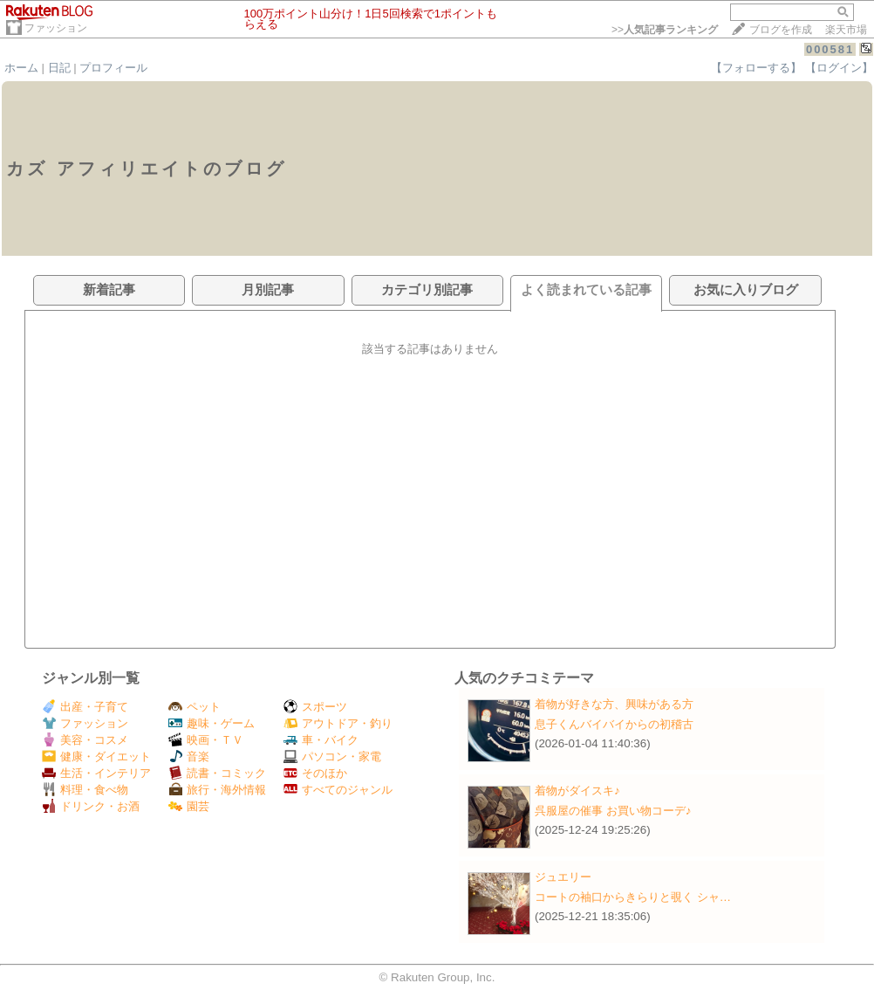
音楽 (188, 756)
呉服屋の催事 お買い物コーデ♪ (613, 810)
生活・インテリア (96, 773)
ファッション (55, 28)
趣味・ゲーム (211, 723)
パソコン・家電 (332, 756)
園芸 (188, 806)
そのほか (315, 773)
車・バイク (320, 739)
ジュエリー (563, 877)
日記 (59, 67)
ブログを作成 (780, 30)
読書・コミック (217, 773)
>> (664, 30)
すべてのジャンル (338, 789)
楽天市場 (846, 30)
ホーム (21, 67)
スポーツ (315, 706)
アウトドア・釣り (338, 723)
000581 (830, 49)
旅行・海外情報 (217, 789)
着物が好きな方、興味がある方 (614, 704)
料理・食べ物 (85, 789)
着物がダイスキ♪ (577, 790)
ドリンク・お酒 (91, 806)
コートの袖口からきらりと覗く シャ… (633, 897)
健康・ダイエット (96, 756)
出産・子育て (85, 706)
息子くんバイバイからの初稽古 (614, 724)
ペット (194, 706)
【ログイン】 (839, 67)
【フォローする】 (756, 67)
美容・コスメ (85, 739)
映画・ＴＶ (205, 739)
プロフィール (113, 67)
